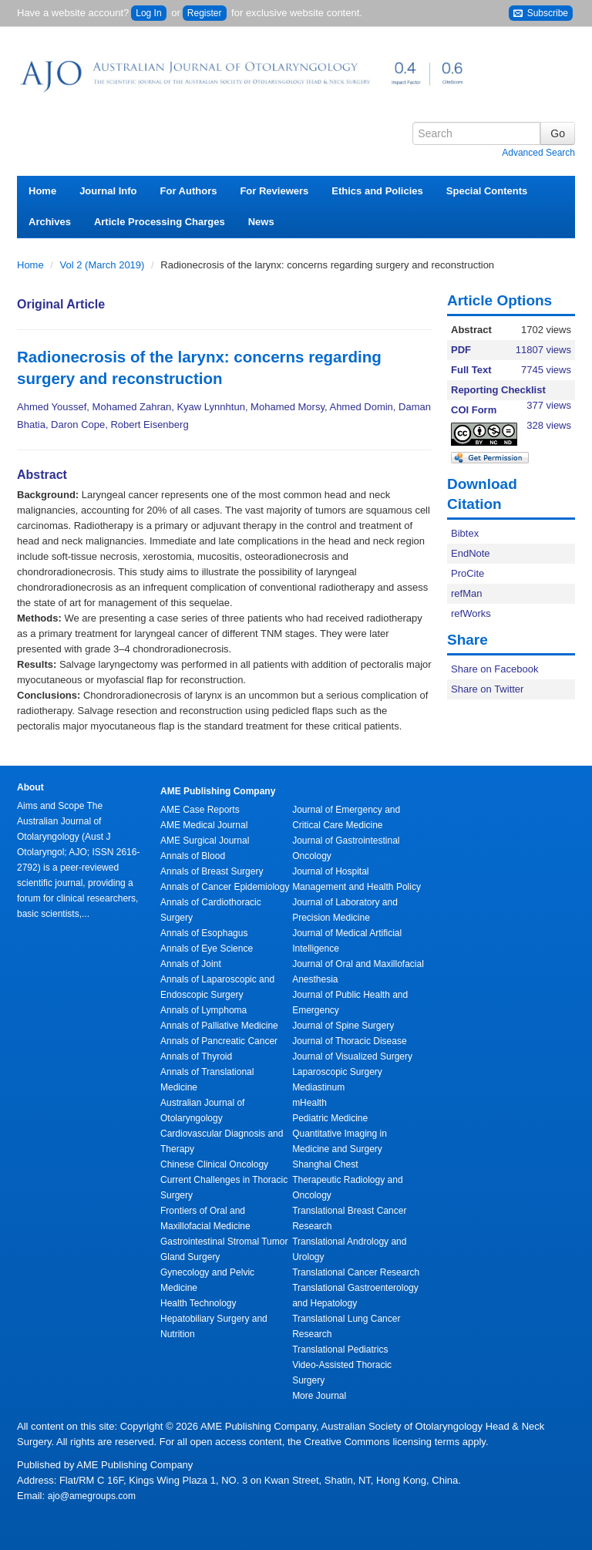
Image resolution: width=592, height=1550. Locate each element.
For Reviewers (274, 191)
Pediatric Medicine (330, 1118)
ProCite (467, 573)
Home (42, 191)
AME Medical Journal (203, 825)
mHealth (309, 1102)
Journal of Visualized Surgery (352, 1056)
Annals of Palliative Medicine (219, 1025)
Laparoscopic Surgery (337, 1071)
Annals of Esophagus (203, 933)
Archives (50, 221)
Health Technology (198, 1303)
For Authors (188, 191)
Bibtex (465, 533)
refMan (466, 593)
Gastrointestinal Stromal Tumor (224, 1241)
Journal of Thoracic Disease (349, 1041)
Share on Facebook (494, 669)
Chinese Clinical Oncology (214, 1164)
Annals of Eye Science (206, 948)
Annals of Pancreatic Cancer (219, 1041)
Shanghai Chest (325, 1164)
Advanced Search (538, 152)
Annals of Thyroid (196, 1056)
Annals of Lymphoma (203, 1010)
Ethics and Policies (377, 191)
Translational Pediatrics (340, 1349)
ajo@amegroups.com (92, 1496)
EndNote (470, 553)
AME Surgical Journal (204, 840)
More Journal (319, 1395)
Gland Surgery (190, 1257)
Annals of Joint (190, 964)
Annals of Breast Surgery (211, 871)
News (261, 221)
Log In (148, 13)
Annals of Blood (192, 856)
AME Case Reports (200, 809)
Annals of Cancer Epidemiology (224, 886)
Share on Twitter (487, 689)
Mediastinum (318, 1087)
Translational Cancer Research (355, 1272)
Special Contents (486, 191)
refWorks (471, 613)
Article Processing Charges (159, 221)
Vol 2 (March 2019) (103, 265)
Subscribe (540, 13)
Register (204, 13)
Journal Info (107, 191)
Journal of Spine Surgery (343, 1025)
